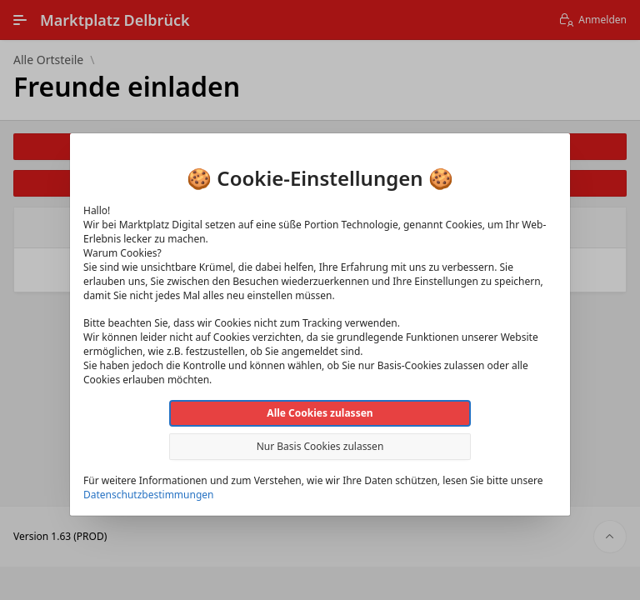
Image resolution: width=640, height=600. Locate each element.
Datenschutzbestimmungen (148, 495)
